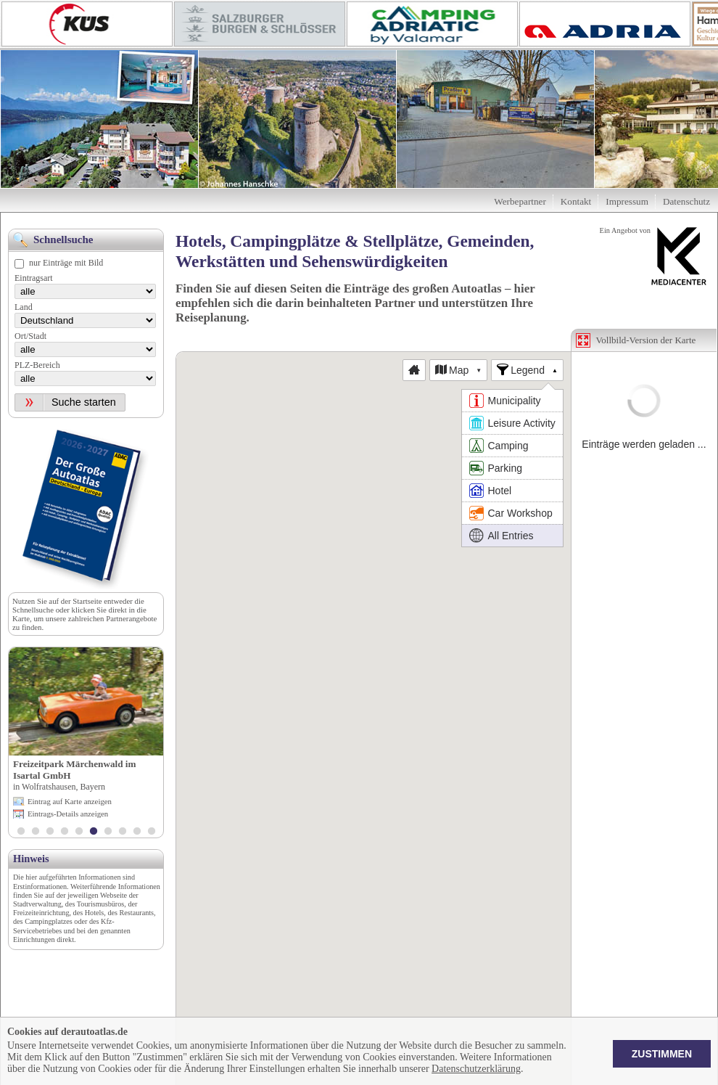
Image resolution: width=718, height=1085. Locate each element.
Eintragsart (34, 278)
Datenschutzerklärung (476, 1068)
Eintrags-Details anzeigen (68, 813)
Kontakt (576, 201)
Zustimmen (662, 1054)
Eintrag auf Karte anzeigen (70, 801)
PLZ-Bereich (37, 365)
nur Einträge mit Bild (66, 263)
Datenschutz (686, 201)
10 (152, 832)
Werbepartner (519, 201)
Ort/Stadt (30, 336)
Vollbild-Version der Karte (646, 340)
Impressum (627, 201)
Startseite (87, 601)
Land (24, 307)
